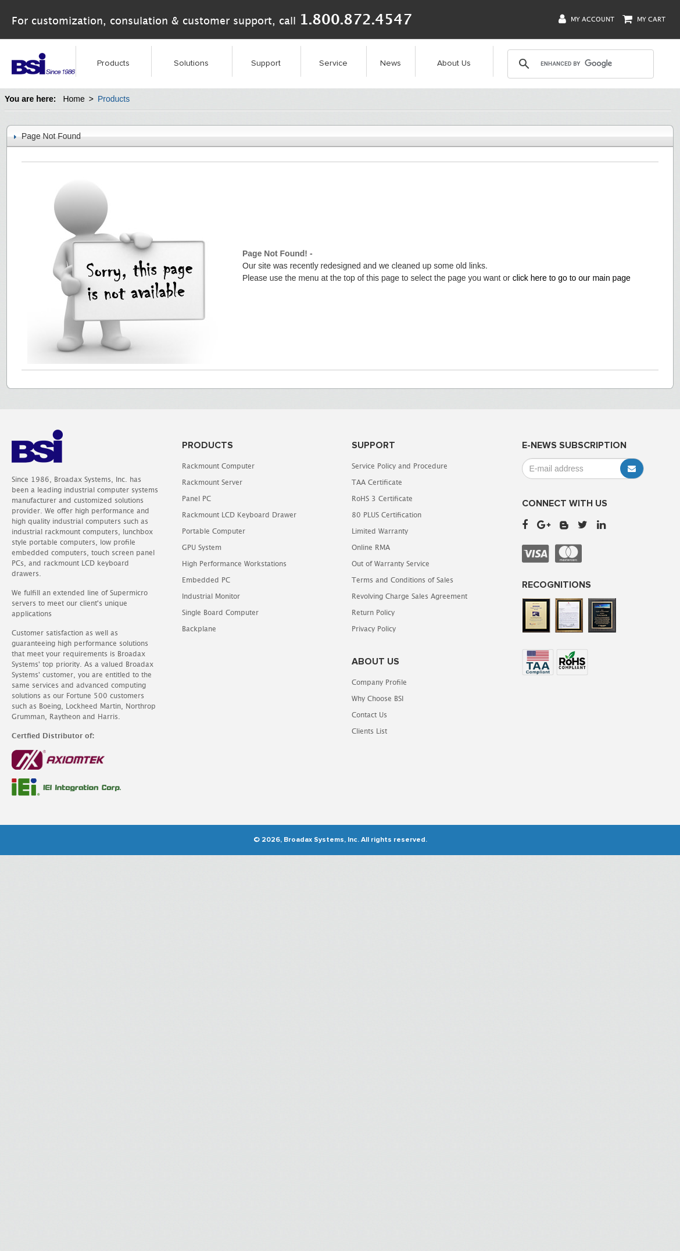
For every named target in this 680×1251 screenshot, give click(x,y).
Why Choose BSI (377, 698)
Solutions (191, 63)
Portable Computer (213, 531)
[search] (580, 64)
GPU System (201, 547)
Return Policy (373, 612)
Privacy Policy (374, 628)
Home (73, 98)
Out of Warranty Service (391, 563)
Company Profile (379, 682)
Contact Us (369, 714)
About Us (454, 63)
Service (333, 63)
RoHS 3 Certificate (382, 498)
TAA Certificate (377, 482)
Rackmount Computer (218, 466)
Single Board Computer (220, 612)
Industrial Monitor (211, 596)
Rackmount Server (212, 482)
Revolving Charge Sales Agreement (409, 596)
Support (266, 63)
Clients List (369, 731)
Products (113, 63)
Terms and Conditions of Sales (402, 580)
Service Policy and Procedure (400, 466)
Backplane (199, 628)
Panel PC (196, 498)
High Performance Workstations (234, 563)
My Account (586, 19)
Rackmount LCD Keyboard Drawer (239, 514)
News (390, 63)
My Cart (643, 19)
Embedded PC (206, 580)
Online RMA (371, 547)
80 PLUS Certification (386, 514)
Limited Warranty (380, 531)
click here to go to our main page (572, 278)
